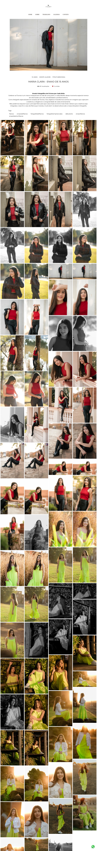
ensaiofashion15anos (16, 116)
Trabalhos (46, 14)
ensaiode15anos (22, 114)
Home (30, 14)
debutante (69, 114)
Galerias (56, 14)
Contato (66, 14)
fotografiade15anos (37, 114)
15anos (11, 114)
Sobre (37, 14)
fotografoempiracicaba (54, 114)
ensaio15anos (80, 114)
